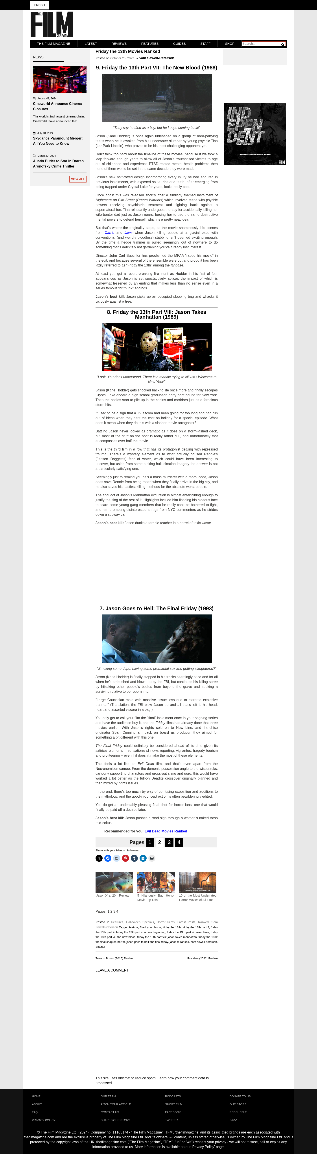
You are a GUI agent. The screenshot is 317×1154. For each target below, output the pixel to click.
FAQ (35, 1112)
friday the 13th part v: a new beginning (140, 932)
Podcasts (173, 1096)
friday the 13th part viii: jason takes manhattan (167, 937)
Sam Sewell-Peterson (156, 58)
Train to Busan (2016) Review (114, 958)
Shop (229, 43)
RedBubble (238, 1112)
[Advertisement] (157, 565)
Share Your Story (115, 1120)
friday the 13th (171, 927)
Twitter (171, 1120)
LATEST (91, 43)
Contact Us (110, 1112)
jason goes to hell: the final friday (147, 942)
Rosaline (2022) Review (202, 958)
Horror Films (166, 922)
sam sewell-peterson (204, 942)
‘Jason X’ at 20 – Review (112, 895)
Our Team (108, 1096)
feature (133, 927)
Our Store (238, 1104)
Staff (205, 43)
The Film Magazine (53, 43)
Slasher (100, 946)
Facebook (173, 1112)
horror (121, 942)
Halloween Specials (140, 922)
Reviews (119, 43)
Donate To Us (240, 1096)
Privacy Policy (43, 1120)
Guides (179, 43)
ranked (184, 942)
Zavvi (234, 1120)
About (37, 1104)
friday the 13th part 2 (195, 927)
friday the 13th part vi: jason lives (188, 932)
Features (150, 43)
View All (78, 179)
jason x (174, 942)
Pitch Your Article (116, 1104)
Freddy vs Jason (150, 927)
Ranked (203, 922)
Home (36, 1096)
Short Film (173, 1104)
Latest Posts (186, 922)
